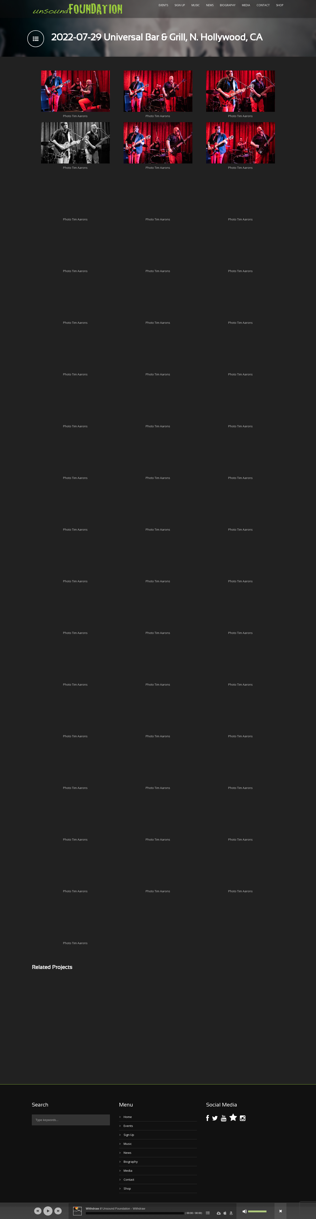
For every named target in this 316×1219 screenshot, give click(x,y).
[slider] (135, 1213)
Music (195, 5)
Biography (228, 5)
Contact (263, 5)
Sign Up (180, 5)
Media (246, 5)
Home (128, 1117)
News (209, 5)
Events (163, 5)
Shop (279, 5)
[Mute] (244, 1211)
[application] (158, 1211)
